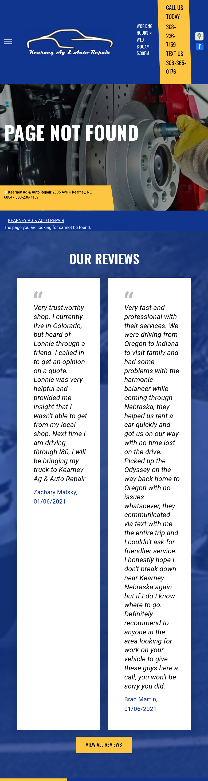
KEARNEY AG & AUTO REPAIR (36, 220)
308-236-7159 (171, 35)
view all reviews (104, 744)
